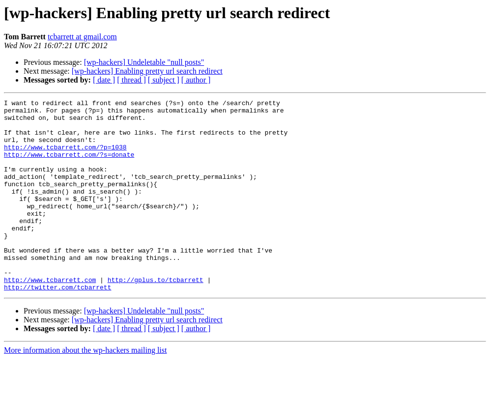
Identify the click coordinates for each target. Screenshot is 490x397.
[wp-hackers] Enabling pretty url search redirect (147, 71)
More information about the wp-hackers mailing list (85, 388)
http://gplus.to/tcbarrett (155, 316)
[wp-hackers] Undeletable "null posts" (144, 62)
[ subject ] (163, 80)
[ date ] (104, 80)
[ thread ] (131, 80)
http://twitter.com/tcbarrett (57, 325)
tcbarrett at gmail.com (82, 36)
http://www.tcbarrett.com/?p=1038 (65, 157)
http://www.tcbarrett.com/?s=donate (69, 166)
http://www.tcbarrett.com (50, 316)
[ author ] (196, 80)
